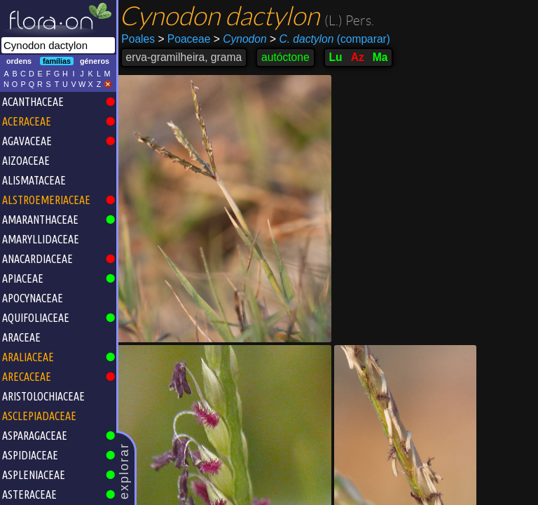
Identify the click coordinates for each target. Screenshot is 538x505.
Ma (381, 57)
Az (359, 57)
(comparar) (331, 39)
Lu (337, 57)
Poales (140, 39)
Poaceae (186, 39)
